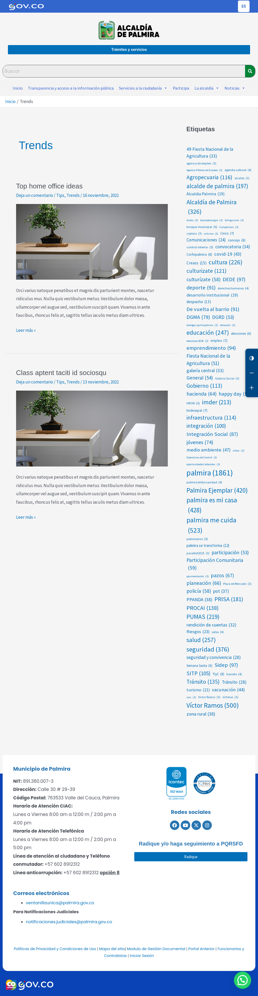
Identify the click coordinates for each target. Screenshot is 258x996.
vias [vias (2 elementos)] (191, 697)
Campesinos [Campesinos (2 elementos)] (228, 227)
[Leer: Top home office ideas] (92, 241)
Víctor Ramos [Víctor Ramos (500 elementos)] (213, 705)
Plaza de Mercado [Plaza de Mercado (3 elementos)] (237, 584)
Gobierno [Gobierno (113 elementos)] (204, 386)
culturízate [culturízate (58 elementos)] (204, 279)
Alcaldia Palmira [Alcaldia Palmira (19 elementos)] (205, 194)
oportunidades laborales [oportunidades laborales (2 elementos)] (203, 464)
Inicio (18, 88)
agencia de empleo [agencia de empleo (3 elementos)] (201, 163)
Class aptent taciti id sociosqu (61, 373)
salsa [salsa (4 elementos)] (218, 632)
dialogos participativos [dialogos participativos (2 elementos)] (202, 325)
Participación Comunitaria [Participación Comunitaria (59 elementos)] (215, 564)
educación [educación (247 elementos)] (208, 332)
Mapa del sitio (112, 948)
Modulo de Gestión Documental (156, 948)
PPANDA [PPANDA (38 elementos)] (199, 599)
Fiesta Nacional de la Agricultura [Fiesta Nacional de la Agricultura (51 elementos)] (208, 360)
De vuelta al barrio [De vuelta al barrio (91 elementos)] (213, 309)
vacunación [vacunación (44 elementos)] (228, 689)
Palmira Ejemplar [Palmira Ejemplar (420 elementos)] (217, 490)
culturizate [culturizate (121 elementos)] (207, 271)
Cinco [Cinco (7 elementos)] (227, 233)
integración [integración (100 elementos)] (206, 426)
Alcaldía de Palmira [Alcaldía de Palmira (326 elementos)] (212, 207)
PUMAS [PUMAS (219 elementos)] (203, 616)
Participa (181, 88)
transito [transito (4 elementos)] (234, 674)
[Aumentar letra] (251, 387)
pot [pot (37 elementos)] (221, 591)
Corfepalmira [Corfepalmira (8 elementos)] (199, 254)
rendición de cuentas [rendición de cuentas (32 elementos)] (211, 624)
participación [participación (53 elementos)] (230, 552)
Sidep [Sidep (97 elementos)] (226, 665)
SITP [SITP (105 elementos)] (199, 673)
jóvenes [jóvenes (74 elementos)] (200, 442)
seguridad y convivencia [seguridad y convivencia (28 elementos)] (214, 657)
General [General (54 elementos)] (200, 378)
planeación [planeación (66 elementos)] (204, 583)
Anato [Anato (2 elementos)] (192, 220)
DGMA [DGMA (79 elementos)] (198, 317)
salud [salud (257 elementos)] (201, 639)
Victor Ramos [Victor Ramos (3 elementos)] (209, 697)
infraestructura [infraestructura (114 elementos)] (211, 418)
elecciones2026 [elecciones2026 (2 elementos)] (197, 341)
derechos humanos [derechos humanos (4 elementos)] (233, 288)
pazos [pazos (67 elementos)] (222, 576)
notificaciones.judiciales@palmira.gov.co (69, 922)
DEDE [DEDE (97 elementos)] (234, 279)
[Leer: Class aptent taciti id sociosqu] (92, 428)
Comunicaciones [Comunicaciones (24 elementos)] (206, 240)
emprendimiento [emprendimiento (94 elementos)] (211, 348)
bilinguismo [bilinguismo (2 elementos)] (234, 220)
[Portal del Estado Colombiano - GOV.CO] (26, 6)
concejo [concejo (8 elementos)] (236, 240)
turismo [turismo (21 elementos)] (198, 690)
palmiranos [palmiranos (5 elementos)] (197, 538)
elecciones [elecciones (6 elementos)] (241, 333)
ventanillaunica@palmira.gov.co (60, 903)
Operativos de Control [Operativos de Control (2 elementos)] (202, 457)
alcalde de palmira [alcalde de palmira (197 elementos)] (217, 186)
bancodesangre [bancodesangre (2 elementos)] (211, 220)
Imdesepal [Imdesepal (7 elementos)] (197, 410)
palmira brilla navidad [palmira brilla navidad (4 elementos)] (204, 482)
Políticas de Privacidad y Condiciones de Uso (55, 948)
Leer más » (26, 329)
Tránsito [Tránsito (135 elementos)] (203, 682)
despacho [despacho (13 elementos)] (199, 302)
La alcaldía (206, 88)
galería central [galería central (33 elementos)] (205, 370)
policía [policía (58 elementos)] (199, 591)
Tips (60, 195)
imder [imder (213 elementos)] (216, 402)
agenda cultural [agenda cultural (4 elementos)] (237, 170)
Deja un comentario (34, 195)
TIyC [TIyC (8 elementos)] (218, 674)
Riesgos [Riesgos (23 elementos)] (198, 631)
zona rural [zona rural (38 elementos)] (201, 713)
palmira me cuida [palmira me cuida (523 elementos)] (211, 525)
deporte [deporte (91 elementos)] (201, 288)
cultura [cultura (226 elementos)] (225, 262)
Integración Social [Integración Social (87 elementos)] (212, 434)
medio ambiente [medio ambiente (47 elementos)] (209, 450)
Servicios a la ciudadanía (143, 88)
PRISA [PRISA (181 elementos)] (228, 599)
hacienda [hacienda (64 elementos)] (202, 394)
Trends (73, 195)
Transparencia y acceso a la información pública (71, 88)
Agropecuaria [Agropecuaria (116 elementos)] (209, 177)
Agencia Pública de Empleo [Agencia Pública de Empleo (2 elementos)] (204, 170)
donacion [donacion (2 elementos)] (227, 325)
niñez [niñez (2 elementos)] (238, 451)
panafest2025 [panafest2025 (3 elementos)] (198, 553)
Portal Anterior (201, 948)
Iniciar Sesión (142, 955)
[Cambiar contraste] (251, 358)
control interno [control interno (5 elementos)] (200, 247)
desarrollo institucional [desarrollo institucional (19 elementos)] (212, 295)
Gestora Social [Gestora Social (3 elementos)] (227, 378)
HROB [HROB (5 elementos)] (193, 403)
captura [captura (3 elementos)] (194, 233)
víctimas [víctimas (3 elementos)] (230, 697)
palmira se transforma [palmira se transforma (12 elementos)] (208, 545)
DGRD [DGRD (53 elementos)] (223, 317)
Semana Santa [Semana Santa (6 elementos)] (199, 665)
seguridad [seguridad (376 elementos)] (208, 649)
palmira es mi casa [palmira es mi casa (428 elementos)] (212, 505)
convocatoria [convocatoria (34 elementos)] (232, 246)
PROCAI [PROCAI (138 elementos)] (203, 608)
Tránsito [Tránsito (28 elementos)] (234, 682)
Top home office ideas (49, 186)
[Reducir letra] (251, 373)
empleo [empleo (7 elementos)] (219, 340)
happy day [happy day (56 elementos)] (235, 394)
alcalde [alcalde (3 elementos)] (242, 178)
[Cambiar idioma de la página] (244, 6)
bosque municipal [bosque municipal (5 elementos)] (202, 226)
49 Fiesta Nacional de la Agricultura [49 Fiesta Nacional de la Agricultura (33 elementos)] (210, 153)
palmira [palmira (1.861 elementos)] (210, 473)
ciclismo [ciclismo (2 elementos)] (211, 234)
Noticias (234, 88)
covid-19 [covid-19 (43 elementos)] (227, 254)
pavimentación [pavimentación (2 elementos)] (198, 576)
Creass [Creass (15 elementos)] (197, 263)
